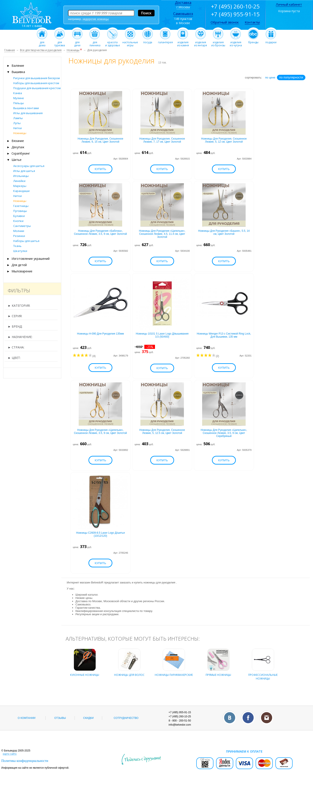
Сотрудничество (126, 718)
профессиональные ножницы (263, 674)
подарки (271, 41)
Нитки (17, 128)
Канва (17, 93)
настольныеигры (130, 42)
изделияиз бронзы (218, 42)
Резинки (19, 236)
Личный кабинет (289, 4)
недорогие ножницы (96, 19)
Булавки (19, 216)
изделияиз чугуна (236, 42)
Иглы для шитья (24, 171)
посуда (148, 41)
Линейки (19, 181)
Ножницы (19, 133)
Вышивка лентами (26, 108)
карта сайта (10, 753)
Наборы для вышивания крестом (36, 83)
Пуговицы (20, 211)
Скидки (88, 718)
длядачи (77, 42)
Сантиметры (22, 226)
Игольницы (21, 176)
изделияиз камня (183, 42)
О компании (26, 718)
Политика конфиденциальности (24, 761)
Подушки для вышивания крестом (37, 88)
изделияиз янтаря (200, 42)
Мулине (18, 98)
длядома (42, 42)
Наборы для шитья (26, 241)
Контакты (252, 22)
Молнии (18, 231)
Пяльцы (18, 103)
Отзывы (60, 718)
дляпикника (95, 42)
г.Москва (183, 7)
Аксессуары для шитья (28, 166)
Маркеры (19, 186)
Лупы (17, 123)
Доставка (183, 2)
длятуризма (60, 42)
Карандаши (21, 191)
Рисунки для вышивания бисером (36, 78)
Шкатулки (20, 251)
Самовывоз (183, 13)
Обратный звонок (225, 22)
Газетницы (20, 206)
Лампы (18, 118)
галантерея (165, 41)
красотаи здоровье (112, 42)
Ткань (17, 246)
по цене (270, 77)
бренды (253, 41)
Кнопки (18, 221)
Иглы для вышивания (28, 113)
